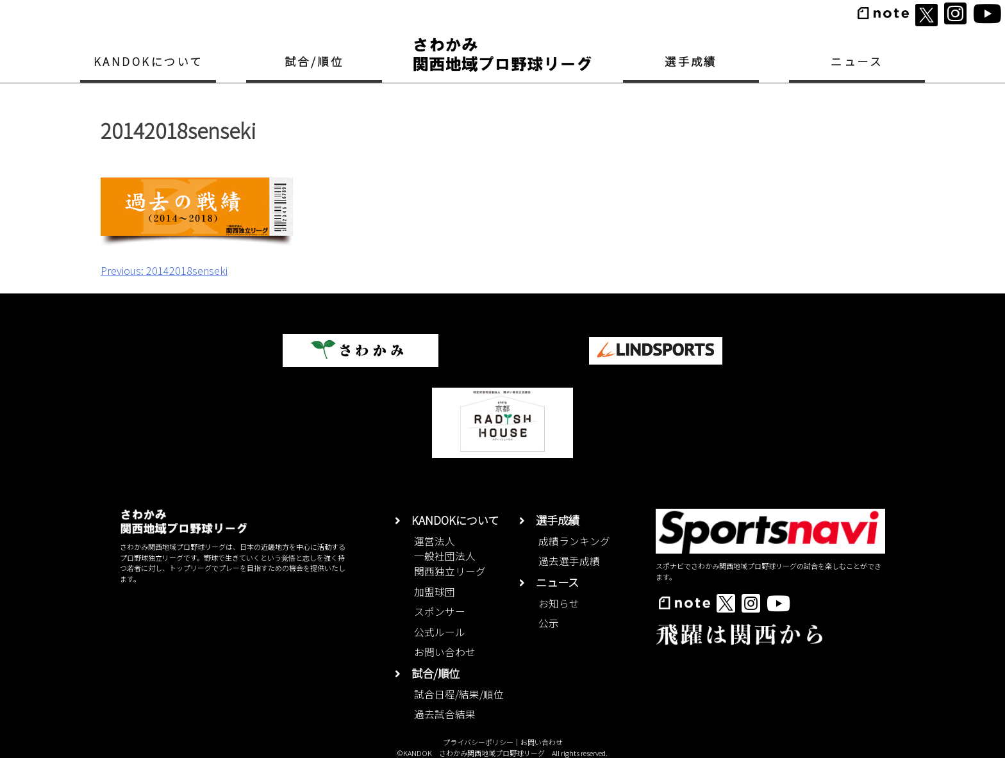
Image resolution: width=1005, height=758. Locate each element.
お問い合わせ (445, 652)
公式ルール (439, 632)
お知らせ (558, 603)
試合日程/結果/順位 (459, 694)
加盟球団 (434, 591)
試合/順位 (314, 61)
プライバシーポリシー (478, 742)
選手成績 (691, 61)
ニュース (857, 61)
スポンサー (439, 611)
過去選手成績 (569, 561)
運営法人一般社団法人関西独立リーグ (450, 556)
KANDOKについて (148, 61)
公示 (548, 623)
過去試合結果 (445, 714)
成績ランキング (574, 541)
